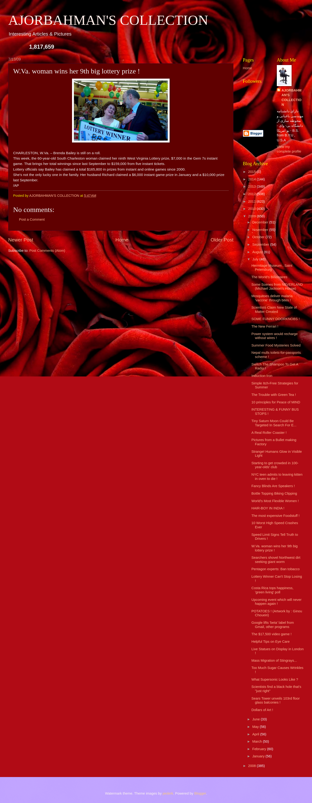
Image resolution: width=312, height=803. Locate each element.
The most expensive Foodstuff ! (275, 516)
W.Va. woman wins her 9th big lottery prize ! (274, 548)
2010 (252, 209)
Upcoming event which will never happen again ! (276, 602)
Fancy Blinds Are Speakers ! (273, 486)
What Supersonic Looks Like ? (274, 679)
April (256, 734)
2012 (252, 194)
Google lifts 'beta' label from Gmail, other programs (272, 625)
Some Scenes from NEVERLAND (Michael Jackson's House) (277, 287)
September (261, 244)
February (259, 749)
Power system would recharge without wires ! (274, 336)
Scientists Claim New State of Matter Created (274, 310)
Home (121, 239)
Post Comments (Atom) (47, 250)
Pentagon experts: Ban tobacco (275, 569)
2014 (252, 179)
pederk (168, 793)
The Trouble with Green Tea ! (273, 395)
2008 (252, 766)
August (258, 252)
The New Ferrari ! (264, 326)
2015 (252, 172)
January (258, 756)
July (255, 259)
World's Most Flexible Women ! (275, 501)
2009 (252, 216)
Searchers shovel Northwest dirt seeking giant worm (276, 560)
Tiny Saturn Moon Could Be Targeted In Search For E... (274, 423)
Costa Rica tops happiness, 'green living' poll (272, 590)
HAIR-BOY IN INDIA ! (267, 508)
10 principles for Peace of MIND (275, 402)
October (258, 237)
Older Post (222, 239)
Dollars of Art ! (262, 710)
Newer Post (20, 239)
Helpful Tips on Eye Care (270, 641)
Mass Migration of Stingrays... (274, 660)
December (260, 222)
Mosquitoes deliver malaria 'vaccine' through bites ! (272, 298)
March (257, 741)
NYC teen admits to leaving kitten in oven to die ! (277, 477)
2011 (252, 201)
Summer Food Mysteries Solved (276, 345)
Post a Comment (32, 219)
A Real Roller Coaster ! (269, 432)
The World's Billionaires (269, 277)
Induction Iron (261, 376)
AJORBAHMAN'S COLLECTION (108, 20)
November (260, 230)
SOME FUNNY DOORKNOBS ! (275, 319)
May (256, 727)
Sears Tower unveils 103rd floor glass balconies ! (275, 700)
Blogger (200, 793)
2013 (252, 186)
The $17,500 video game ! (271, 634)
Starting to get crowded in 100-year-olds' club (274, 465)
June (256, 719)
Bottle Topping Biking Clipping (274, 493)
